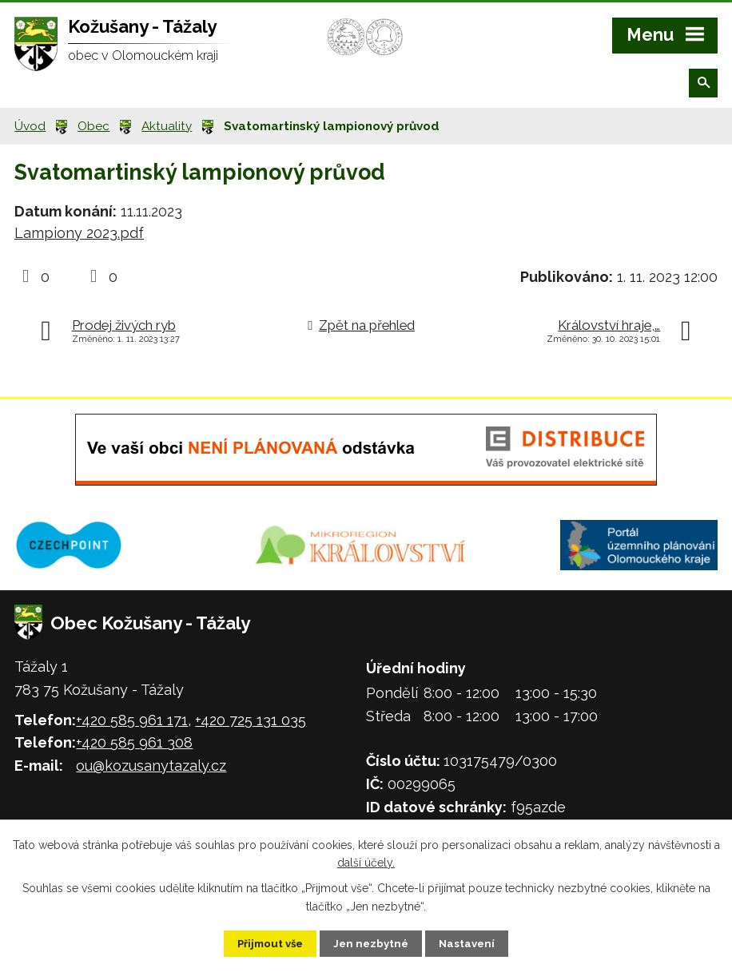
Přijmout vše (261, 942)
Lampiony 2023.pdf (79, 232)
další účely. (366, 861)
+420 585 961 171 (132, 720)
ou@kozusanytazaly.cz (151, 765)
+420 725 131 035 (250, 720)
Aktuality (166, 126)
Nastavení (477, 942)
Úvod (30, 126)
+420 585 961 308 (134, 742)
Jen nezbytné (372, 942)
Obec (93, 126)
